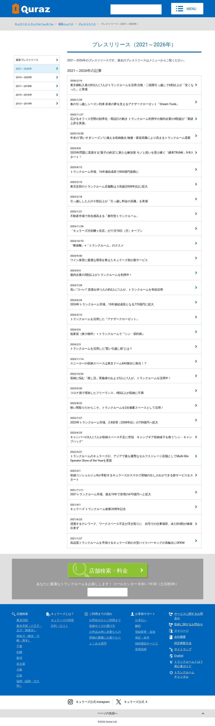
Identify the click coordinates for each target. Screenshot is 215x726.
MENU (191, 9)
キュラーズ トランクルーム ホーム (34, 23)
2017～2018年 (24, 86)
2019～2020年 (24, 77)
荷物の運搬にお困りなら (105, 637)
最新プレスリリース (27, 59)
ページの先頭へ (107, 713)
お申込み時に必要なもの (105, 632)
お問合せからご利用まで (105, 620)
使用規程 (141, 649)
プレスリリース (87, 23)
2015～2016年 (24, 94)
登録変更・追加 (145, 632)
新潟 (19, 658)
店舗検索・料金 (108, 570)
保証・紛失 (142, 637)
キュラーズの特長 (62, 620)
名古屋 (20, 664)
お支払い (141, 620)
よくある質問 (97, 643)
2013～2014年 (24, 103)
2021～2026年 (24, 68)
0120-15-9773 (111, 593)
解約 (138, 626)
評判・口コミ (59, 626)
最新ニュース (65, 23)
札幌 (19, 652)
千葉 (19, 646)
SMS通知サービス (146, 643)
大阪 (19, 669)
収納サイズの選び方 (102, 626)
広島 (19, 675)
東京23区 (22, 620)
